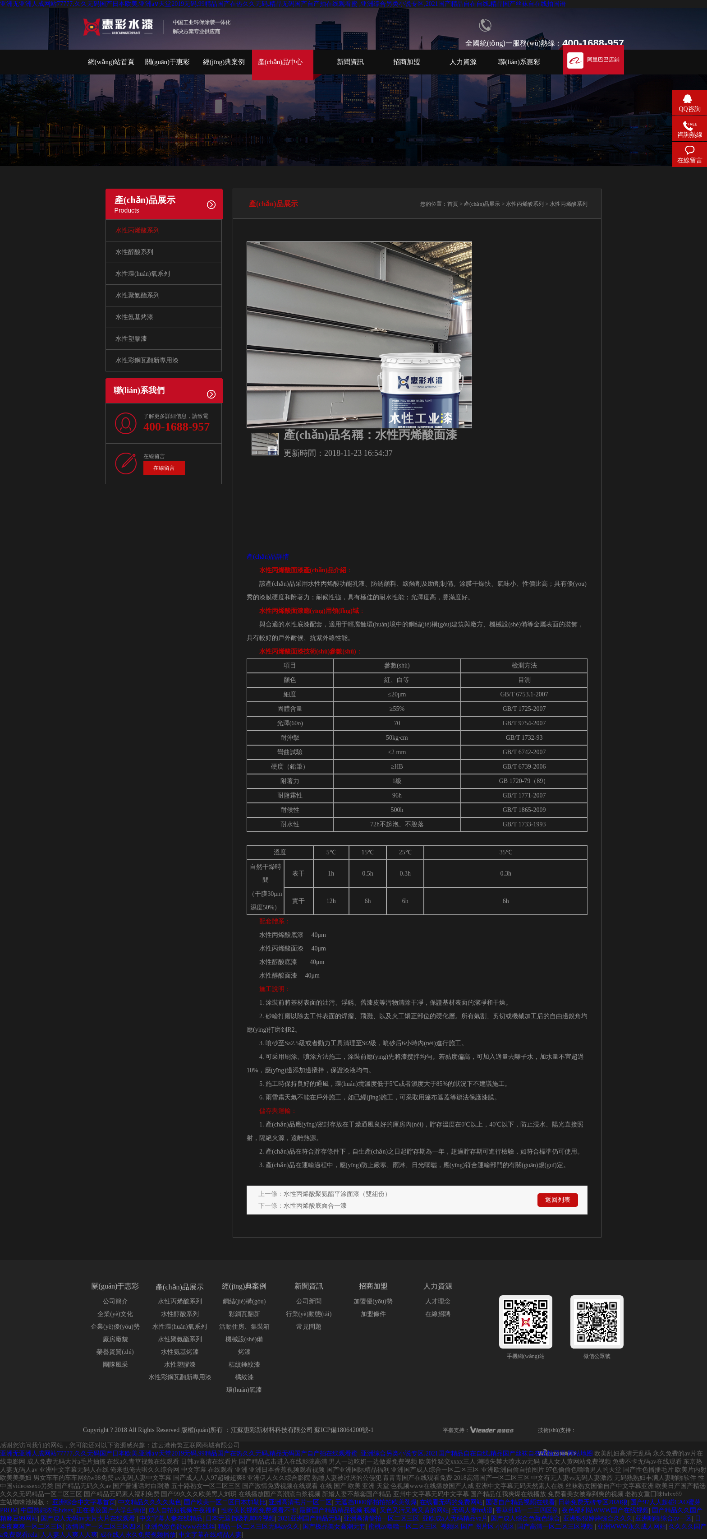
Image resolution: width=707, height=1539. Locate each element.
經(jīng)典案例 (224, 61)
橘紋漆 (244, 1377)
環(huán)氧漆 (244, 1389)
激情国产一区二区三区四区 (104, 1526)
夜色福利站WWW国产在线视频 (605, 1510)
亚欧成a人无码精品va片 (455, 1518)
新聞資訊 (350, 61)
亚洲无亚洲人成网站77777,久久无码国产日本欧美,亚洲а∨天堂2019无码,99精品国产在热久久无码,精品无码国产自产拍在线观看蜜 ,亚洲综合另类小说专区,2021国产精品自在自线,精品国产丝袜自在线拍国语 (283, 3)
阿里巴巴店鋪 (603, 59)
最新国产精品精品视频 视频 (338, 1510)
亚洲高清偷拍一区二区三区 (381, 1518)
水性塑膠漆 (131, 338)
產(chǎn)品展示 (482, 204)
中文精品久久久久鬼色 (149, 1502)
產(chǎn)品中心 (280, 61)
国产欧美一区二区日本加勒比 (225, 1502)
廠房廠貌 (115, 1339)
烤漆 (244, 1352)
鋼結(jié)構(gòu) (244, 1301)
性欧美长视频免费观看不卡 (259, 1510)
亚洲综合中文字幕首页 (83, 1502)
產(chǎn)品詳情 (268, 556)
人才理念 (437, 1301)
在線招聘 (437, 1314)
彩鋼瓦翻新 (244, 1314)
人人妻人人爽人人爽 (69, 1534)
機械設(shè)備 (244, 1339)
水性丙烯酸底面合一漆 (315, 1205)
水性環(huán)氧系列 (142, 273)
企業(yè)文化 (115, 1314)
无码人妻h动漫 (472, 1510)
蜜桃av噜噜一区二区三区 (402, 1526)
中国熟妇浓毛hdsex (47, 1510)
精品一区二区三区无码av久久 (258, 1526)
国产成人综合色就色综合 (525, 1518)
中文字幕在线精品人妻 (210, 1534)
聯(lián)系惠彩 (519, 61)
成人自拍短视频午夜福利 (183, 1510)
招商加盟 (406, 61)
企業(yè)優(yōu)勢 (115, 1326)
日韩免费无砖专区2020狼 (593, 1502)
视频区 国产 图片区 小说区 (478, 1526)
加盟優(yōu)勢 (373, 1301)
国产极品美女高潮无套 (334, 1526)
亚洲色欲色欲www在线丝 (180, 1526)
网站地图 (580, 1453)
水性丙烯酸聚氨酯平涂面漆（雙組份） (337, 1194)
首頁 (452, 204)
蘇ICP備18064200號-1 (343, 1430)
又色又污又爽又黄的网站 (414, 1510)
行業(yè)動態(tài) (309, 1314)
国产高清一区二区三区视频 (556, 1526)
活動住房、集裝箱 (244, 1326)
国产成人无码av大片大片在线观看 (89, 1518)
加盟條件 (373, 1314)
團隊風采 (115, 1364)
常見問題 (308, 1326)
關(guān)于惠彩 (167, 61)
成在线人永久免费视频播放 (138, 1534)
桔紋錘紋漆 (244, 1364)
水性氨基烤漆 (134, 317)
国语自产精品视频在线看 (520, 1502)
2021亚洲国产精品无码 (309, 1518)
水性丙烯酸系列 (137, 230)
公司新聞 (308, 1301)
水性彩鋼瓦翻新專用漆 (147, 360)
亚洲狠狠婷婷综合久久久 (598, 1518)
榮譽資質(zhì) (114, 1352)
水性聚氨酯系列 (137, 295)
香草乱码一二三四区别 (527, 1510)
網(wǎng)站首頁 (111, 61)
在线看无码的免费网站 (451, 1502)
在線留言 (164, 468)
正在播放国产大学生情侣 (111, 1510)
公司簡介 (115, 1301)
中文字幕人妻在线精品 (170, 1518)
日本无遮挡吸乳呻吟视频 (240, 1518)
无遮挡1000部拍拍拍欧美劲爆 (376, 1502)
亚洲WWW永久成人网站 (631, 1526)
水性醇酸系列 (134, 252)
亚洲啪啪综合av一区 (663, 1518)
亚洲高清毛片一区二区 (300, 1502)
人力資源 (463, 61)
